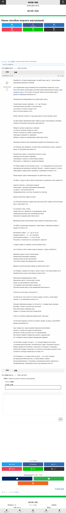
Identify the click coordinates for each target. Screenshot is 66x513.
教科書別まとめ (12, 505)
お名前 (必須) (9, 384)
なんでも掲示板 (11, 61)
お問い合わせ (17, 507)
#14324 (62, 75)
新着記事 (54, 505)
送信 (60, 419)
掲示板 (49, 507)
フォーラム (4, 61)
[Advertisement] (33, 46)
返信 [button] (58, 75)
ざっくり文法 (33, 505)
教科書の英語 (33, 2)
